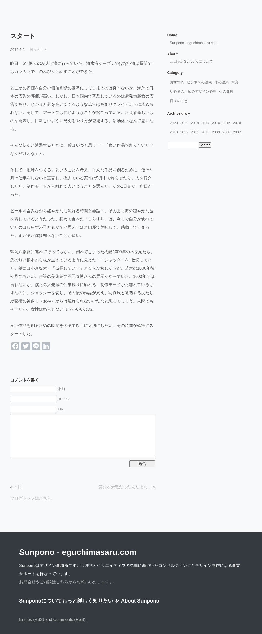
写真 (234, 82)
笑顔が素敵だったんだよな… (125, 487)
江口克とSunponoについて (191, 61)
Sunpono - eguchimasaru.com (194, 43)
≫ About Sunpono (136, 601)
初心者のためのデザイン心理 (193, 91)
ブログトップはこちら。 (32, 498)
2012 (184, 132)
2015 (226, 123)
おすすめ (177, 82)
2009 (216, 132)
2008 (226, 132)
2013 (174, 132)
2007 (237, 132)
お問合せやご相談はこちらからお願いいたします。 (66, 582)
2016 (216, 123)
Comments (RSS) (69, 619)
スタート (23, 36)
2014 (237, 123)
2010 (205, 132)
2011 (195, 132)
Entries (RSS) (31, 619)
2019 (184, 123)
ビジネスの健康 (199, 82)
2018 (195, 123)
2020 (174, 123)
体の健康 (221, 82)
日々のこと (39, 50)
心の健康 (226, 91)
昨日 (18, 487)
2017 (205, 123)
